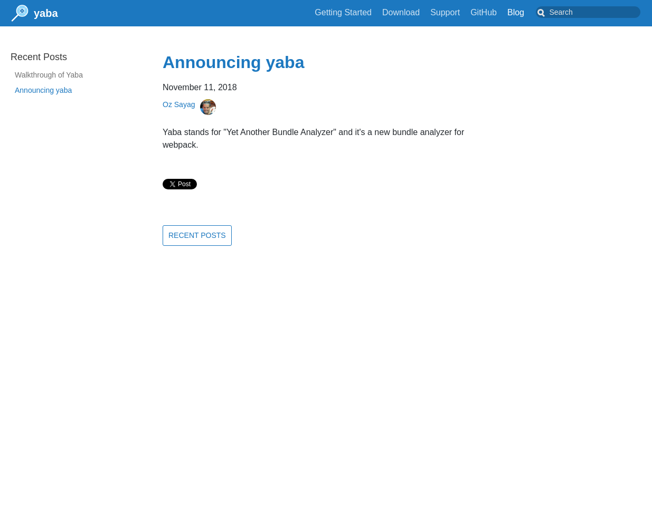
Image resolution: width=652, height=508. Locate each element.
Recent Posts (197, 235)
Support (462, 12)
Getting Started (360, 12)
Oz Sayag (179, 104)
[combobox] (596, 12)
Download (418, 12)
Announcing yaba (43, 90)
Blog (532, 12)
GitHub (500, 12)
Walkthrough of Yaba (49, 75)
